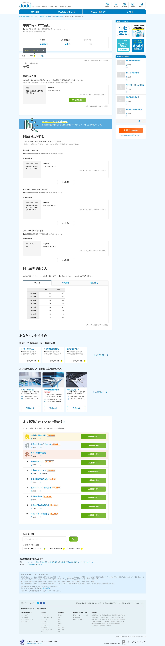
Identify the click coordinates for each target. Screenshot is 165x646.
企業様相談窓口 (46, 588)
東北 (59, 617)
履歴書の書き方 (106, 615)
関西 (59, 625)
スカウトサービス (25, 621)
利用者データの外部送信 (119, 603)
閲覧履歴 (107, 6)
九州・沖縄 (61, 629)
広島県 (40, 564)
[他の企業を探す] (45, 539)
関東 (59, 619)
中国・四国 (61, 627)
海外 (59, 631)
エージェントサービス (27, 619)
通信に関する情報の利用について (90, 603)
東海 (59, 621)
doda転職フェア (77, 617)
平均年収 (107, 621)
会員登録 (133, 6)
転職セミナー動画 (77, 619)
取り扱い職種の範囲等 (106, 603)
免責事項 (129, 603)
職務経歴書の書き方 (117, 615)
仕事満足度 (109, 623)
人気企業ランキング (98, 621)
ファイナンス (44, 623)
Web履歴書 (124, 6)
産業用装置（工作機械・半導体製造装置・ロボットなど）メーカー (72, 562)
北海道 (60, 615)
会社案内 (118, 636)
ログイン (141, 6)
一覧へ (139, 121)
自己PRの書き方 (105, 617)
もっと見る (65, 182)
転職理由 (119, 621)
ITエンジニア (44, 615)
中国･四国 (31, 564)
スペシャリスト (45, 625)
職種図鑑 (102, 625)
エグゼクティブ (45, 627)
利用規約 (78, 603)
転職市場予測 (116, 623)
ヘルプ (142, 603)
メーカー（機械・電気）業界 (38, 562)
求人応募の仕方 (115, 617)
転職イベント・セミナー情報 (80, 615)
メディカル (44, 619)
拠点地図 (125, 636)
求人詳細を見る (77, 100)
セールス (43, 621)
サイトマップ (135, 603)
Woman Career (45, 631)
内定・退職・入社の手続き (106, 619)
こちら (47, 591)
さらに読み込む (99, 355)
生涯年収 (113, 621)
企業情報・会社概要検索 (46, 16)
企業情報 (108, 625)
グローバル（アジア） (47, 629)
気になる (116, 6)
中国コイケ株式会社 (59, 16)
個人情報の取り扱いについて (34, 643)
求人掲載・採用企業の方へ (137, 636)
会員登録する (131, 130)
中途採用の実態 (100, 623)
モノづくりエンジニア (47, 617)
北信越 (60, 623)
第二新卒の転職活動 (119, 619)
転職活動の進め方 (96, 615)
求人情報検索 (24, 617)
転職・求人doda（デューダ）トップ (28, 16)
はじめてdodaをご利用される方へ (130, 135)
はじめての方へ (25, 615)
